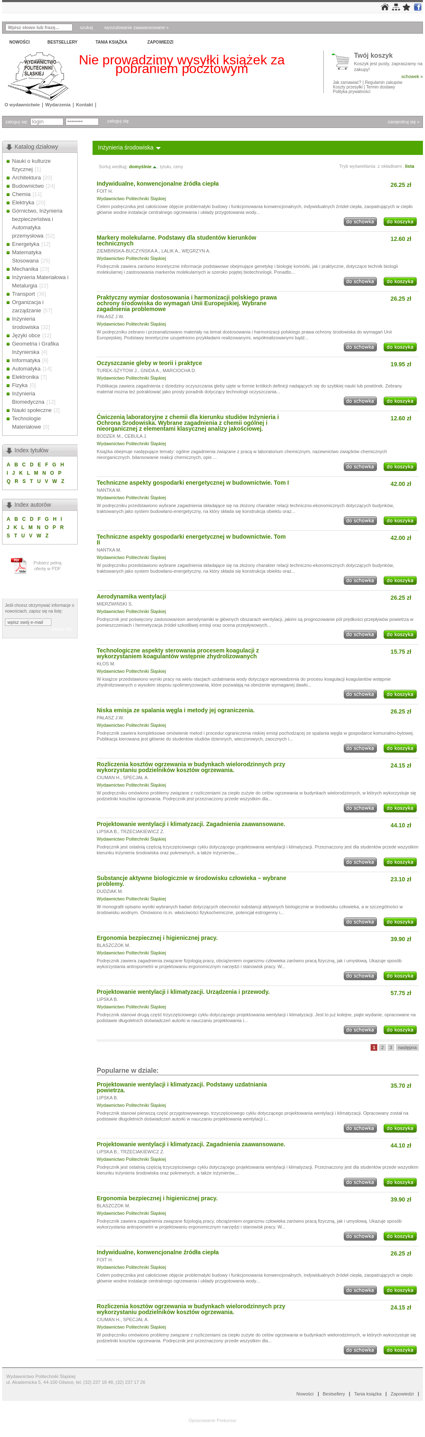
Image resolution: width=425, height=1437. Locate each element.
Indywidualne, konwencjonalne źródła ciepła (158, 183)
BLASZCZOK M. (113, 945)
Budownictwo (28, 186)
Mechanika (25, 269)
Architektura (26, 177)
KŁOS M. (106, 663)
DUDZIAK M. (110, 891)
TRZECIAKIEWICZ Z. (142, 831)
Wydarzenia (58, 104)
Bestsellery (62, 42)
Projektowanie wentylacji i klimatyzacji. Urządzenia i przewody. (183, 991)
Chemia (21, 194)
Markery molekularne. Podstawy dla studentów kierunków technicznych (176, 240)
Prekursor (227, 1420)
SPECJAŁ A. (136, 777)
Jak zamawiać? (347, 82)
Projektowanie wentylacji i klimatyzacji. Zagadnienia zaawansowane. (191, 824)
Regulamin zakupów (383, 82)
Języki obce (26, 335)
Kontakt (84, 104)
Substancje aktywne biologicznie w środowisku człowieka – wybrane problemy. (191, 881)
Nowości (20, 42)
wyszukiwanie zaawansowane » (136, 27)
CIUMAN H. (108, 777)
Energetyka (25, 244)
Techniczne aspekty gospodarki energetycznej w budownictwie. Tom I (193, 482)
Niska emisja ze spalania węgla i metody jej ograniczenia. (176, 710)
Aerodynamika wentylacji (131, 596)
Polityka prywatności (352, 91)
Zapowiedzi (160, 42)
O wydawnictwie (22, 104)
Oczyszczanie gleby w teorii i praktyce (149, 363)
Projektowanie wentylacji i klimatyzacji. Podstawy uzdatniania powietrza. (182, 1087)
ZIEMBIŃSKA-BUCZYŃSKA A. (128, 250)
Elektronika (25, 377)
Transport (23, 294)
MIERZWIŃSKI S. (115, 603)
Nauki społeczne (31, 410)
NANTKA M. (109, 490)
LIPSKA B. (107, 831)
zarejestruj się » (404, 121)
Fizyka (20, 385)
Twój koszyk (373, 56)
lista (409, 166)
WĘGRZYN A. (196, 250)
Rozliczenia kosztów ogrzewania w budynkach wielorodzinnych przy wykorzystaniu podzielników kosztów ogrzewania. (191, 767)
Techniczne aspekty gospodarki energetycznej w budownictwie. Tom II (191, 539)
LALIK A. (170, 250)
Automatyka (26, 368)
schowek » (412, 76)
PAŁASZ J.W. (110, 316)
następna (407, 1047)
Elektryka (23, 202)
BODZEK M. (109, 436)
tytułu (165, 166)
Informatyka (26, 360)
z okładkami (390, 166)
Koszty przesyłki (348, 87)
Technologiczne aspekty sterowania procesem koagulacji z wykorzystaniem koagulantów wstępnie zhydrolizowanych (178, 653)
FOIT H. (105, 191)
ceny (178, 166)
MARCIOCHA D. (179, 370)
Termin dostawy (380, 87)
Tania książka (111, 42)
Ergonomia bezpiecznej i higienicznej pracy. (157, 937)
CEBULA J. (136, 436)
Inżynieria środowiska (126, 147)
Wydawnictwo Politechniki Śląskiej (131, 198)
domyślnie (143, 166)
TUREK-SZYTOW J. (117, 370)
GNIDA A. (150, 370)
